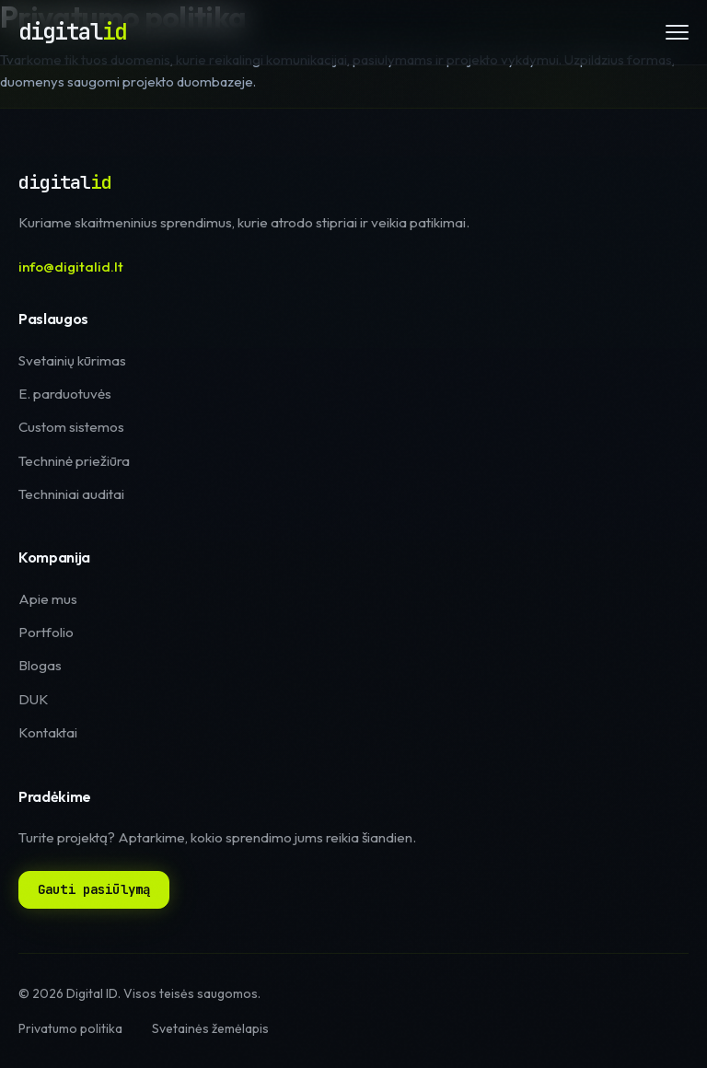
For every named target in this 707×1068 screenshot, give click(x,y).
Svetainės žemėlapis (210, 1028)
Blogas (40, 665)
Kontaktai (47, 732)
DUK (33, 699)
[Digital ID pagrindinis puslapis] (72, 32)
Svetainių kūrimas (72, 360)
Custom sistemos (71, 426)
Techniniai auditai (71, 494)
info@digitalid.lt (70, 266)
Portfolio (46, 632)
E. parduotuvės (64, 393)
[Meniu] (677, 32)
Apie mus (47, 599)
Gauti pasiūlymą (94, 889)
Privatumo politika (70, 1028)
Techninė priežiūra (74, 461)
